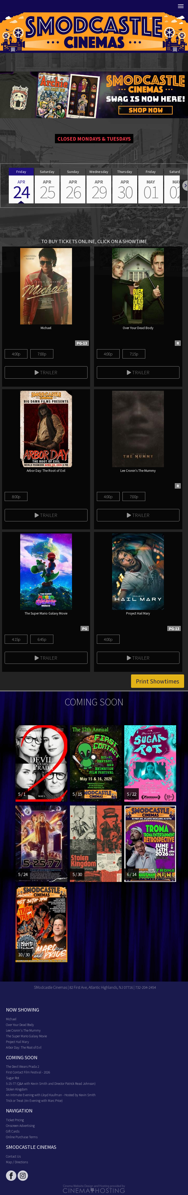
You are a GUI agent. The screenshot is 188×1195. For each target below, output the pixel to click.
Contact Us (13, 1156)
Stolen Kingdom (16, 1089)
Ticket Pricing (15, 1120)
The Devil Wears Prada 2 (22, 1066)
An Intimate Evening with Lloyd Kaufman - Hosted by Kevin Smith (51, 1095)
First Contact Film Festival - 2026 (28, 1072)
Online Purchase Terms (22, 1137)
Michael (11, 1019)
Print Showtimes (157, 681)
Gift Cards (12, 1131)
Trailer (46, 372)
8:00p (16, 496)
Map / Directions (17, 1162)
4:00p (16, 353)
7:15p (134, 353)
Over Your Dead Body (20, 1024)
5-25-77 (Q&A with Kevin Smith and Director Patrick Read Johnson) (51, 1083)
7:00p (42, 353)
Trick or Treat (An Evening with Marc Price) (34, 1100)
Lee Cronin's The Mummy (23, 1030)
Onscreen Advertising (20, 1125)
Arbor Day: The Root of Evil (23, 1047)
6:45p (42, 639)
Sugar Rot (12, 1078)
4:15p (16, 639)
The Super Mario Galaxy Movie (26, 1036)
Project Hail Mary (17, 1041)
